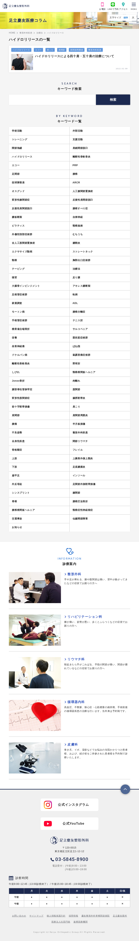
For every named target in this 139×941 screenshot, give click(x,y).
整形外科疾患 (94, 50)
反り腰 (76, 277)
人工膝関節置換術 (83, 191)
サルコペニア (80, 329)
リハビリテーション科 (84, 616)
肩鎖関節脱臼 (80, 148)
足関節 (16, 174)
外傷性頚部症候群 (22, 234)
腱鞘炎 (76, 243)
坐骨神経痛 (18, 346)
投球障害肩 (18, 182)
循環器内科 (76, 702)
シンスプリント (21, 492)
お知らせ (17, 527)
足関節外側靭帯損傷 (84, 484)
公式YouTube (73, 823)
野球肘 (76, 363)
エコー (38, 50)
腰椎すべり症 (80, 208)
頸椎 (14, 260)
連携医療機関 (80, 922)
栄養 (14, 337)
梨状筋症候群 (80, 337)
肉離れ (76, 380)
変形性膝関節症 (21, 199)
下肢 (14, 466)
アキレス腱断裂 (82, 286)
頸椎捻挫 (78, 225)
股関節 (76, 389)
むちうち (78, 234)
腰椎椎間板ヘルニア (23, 510)
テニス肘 (78, 320)
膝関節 (76, 492)
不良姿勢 (17, 432)
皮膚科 (72, 744)
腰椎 (75, 174)
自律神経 (78, 217)
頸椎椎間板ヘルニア (84, 372)
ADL (75, 303)
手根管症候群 (19, 320)
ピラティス (18, 225)
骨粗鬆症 (17, 449)
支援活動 (78, 139)
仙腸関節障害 (80, 518)
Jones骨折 (18, 380)
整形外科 (74, 574)
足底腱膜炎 (79, 466)
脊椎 (14, 501)
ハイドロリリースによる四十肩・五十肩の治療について (74, 56)
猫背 (14, 277)
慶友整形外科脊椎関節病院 (95, 916)
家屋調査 (17, 303)
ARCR (76, 182)
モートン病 (18, 311)
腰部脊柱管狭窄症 (22, 389)
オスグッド (18, 191)
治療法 (76, 268)
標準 (126, 17)
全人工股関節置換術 (23, 243)
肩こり (50, 50)
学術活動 (17, 130)
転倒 (75, 294)
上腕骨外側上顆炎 (83, 458)
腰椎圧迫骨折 (80, 501)
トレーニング (19, 139)
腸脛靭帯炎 (79, 398)
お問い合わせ (19, 916)
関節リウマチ (80, 441)
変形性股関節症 (21, 398)
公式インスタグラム (73, 804)
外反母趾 (17, 484)
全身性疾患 (18, 441)
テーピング (18, 268)
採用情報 (73, 916)
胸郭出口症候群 (82, 260)
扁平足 (16, 475)
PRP (75, 165)
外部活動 (78, 130)
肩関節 (62, 50)
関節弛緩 (17, 148)
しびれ (16, 372)
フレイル (78, 449)
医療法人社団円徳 (60, 922)
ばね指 (76, 346)
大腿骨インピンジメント (26, 286)
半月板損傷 (79, 424)
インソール (79, 475)
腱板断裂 (17, 217)
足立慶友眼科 (120, 916)
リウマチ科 (76, 659)
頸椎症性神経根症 (83, 510)
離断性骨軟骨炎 (82, 156)
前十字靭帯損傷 (21, 406)
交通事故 (17, 518)
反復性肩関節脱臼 (83, 199)
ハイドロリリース (21, 50)
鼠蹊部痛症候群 (82, 355)
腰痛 (14, 424)
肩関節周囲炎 (76, 50)
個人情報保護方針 (56, 916)
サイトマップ (36, 916)
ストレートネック (83, 251)
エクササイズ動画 (22, 251)
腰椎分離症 (79, 311)
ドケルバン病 (19, 355)
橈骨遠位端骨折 (21, 329)
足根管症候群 (19, 294)
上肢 (14, 458)
